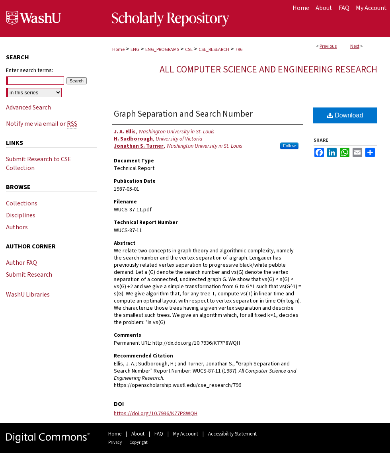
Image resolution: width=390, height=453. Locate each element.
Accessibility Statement (232, 433)
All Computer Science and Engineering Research (268, 69)
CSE (189, 49)
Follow (289, 145)
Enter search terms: (29, 70)
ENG (135, 49)
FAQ (158, 433)
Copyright (138, 442)
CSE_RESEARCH (214, 49)
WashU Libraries (28, 294)
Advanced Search (28, 107)
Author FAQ (21, 262)
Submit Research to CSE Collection (38, 163)
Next (354, 46)
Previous (328, 46)
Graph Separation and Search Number (183, 113)
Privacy (115, 442)
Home (118, 49)
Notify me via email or (41, 123)
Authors (17, 227)
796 (238, 49)
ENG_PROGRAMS (162, 49)
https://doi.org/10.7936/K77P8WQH (155, 414)
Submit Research (29, 274)
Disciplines (20, 215)
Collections (21, 203)
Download (345, 115)
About (137, 433)
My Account (185, 433)
